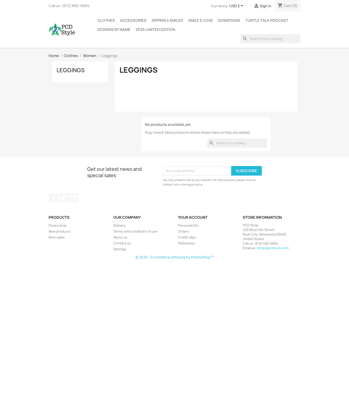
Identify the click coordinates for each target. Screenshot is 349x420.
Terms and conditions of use (135, 231)
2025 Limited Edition (155, 29)
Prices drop (58, 225)
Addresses (186, 243)
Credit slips (187, 237)
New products (60, 231)
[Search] (270, 38)
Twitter (63, 197)
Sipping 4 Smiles (167, 20)
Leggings (71, 70)
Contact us (122, 243)
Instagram (73, 197)
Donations (229, 20)
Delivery (119, 225)
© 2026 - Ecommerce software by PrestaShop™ (174, 257)
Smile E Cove (200, 20)
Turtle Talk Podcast (266, 20)
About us (120, 237)
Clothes (106, 20)
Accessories (133, 20)
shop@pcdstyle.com (273, 248)
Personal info (188, 225)
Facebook (53, 197)
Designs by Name (113, 29)
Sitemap (119, 249)
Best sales (57, 237)
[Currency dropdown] (237, 6)
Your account (193, 217)
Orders (183, 231)
